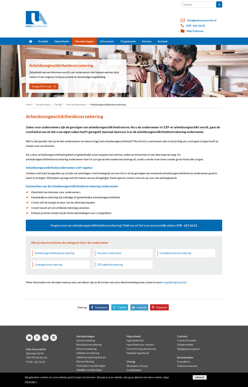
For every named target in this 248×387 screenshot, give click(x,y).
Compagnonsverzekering (48, 264)
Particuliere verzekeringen (91, 365)
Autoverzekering (85, 340)
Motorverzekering (86, 348)
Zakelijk (58, 104)
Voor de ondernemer (76, 104)
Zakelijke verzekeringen (89, 369)
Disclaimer (132, 365)
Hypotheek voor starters (140, 344)
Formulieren (183, 361)
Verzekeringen (43, 104)
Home (29, 104)
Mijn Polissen (195, 31)
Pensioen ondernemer (109, 253)
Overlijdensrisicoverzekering (175, 253)
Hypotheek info (135, 340)
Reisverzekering (85, 361)
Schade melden (185, 344)
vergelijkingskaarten (174, 282)
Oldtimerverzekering (87, 353)
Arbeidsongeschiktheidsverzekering (54, 253)
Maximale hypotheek (138, 353)
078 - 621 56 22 (195, 25)
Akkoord (199, 377)
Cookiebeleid (134, 370)
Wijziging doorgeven (188, 348)
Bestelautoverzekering (89, 344)
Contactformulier (187, 340)
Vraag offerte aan (42, 86)
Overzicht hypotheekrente (141, 348)
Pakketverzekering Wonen (91, 357)
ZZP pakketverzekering (110, 264)
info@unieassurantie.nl (201, 20)
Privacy (144, 365)
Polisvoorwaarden (187, 365)
